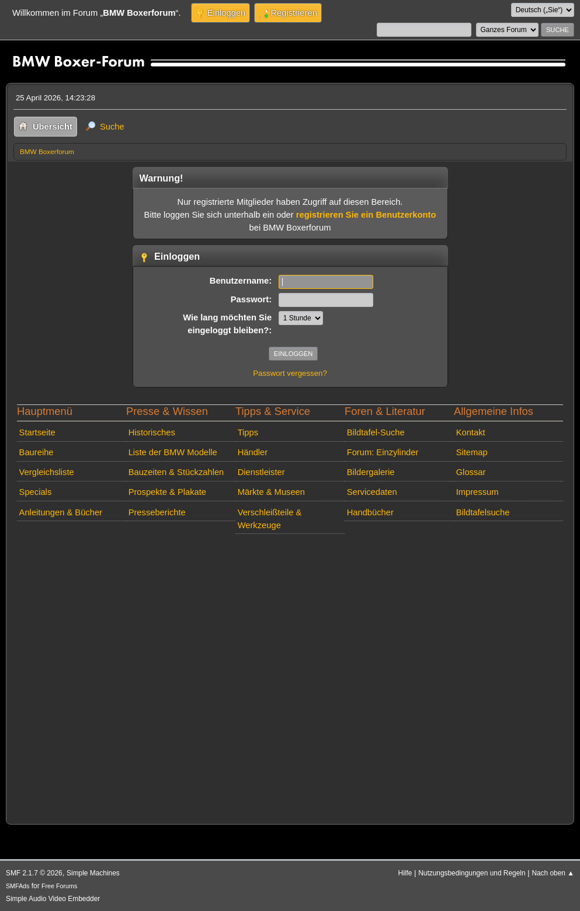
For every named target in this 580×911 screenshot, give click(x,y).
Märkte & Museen (271, 492)
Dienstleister (261, 472)
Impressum (477, 492)
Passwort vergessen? (290, 373)
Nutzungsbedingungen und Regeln (471, 873)
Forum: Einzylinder (383, 452)
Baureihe (36, 452)
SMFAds (18, 885)
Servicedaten (372, 492)
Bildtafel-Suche (376, 432)
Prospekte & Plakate (167, 492)
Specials (35, 492)
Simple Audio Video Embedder (53, 899)
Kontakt (470, 432)
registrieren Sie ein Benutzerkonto (366, 214)
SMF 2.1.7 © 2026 (34, 873)
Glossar (471, 472)
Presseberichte (157, 512)
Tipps (248, 432)
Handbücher (370, 512)
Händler (253, 452)
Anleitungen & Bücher (60, 512)
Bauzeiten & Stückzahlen (176, 472)
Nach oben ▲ (553, 873)
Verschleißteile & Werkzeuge (270, 519)
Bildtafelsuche (483, 512)
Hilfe (405, 873)
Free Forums (59, 885)
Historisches (151, 432)
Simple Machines (93, 873)
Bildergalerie (371, 472)
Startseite (37, 432)
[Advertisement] (290, 677)
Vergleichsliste (46, 472)
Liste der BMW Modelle (172, 452)
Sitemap (472, 452)
